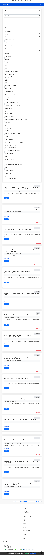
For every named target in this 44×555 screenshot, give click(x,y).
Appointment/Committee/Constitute (22, 50)
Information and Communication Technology (22, 69)
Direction (22, 51)
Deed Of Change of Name (22, 39)
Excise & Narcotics (22, 96)
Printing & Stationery (22, 153)
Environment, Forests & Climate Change (22, 100)
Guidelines (22, 59)
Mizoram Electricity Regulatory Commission (22, 179)
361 (38, 501)
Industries (22, 107)
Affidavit (22, 47)
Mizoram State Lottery (22, 165)
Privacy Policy (32, 553)
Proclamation (22, 48)
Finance (22, 114)
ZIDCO (22, 82)
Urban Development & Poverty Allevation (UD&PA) (22, 142)
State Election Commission (22, 161)
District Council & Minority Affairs (22, 145)
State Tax (22, 64)
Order (22, 42)
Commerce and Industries (22, 176)
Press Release (22, 41)
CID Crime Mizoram (22, 113)
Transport (22, 141)
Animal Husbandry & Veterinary (22, 76)
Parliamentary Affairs (22, 148)
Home (22, 167)
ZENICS (22, 80)
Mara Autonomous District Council (22, 175)
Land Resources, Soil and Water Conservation (22, 133)
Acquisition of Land (22, 54)
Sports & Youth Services (22, 134)
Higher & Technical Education (22, 147)
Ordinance (22, 65)
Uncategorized (22, 31)
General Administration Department (22, 102)
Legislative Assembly (22, 172)
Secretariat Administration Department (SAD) (22, 155)
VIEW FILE (7, 198)
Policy (22, 61)
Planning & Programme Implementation (22, 150)
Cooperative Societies (22, 91)
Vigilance (22, 156)
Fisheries (22, 99)
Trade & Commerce (22, 139)
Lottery (22, 58)
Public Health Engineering (22, 74)
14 (30, 501)
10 (22, 501)
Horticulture (22, 104)
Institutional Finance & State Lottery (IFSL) (22, 105)
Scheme (22, 62)
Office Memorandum (22, 56)
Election (22, 44)
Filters (5, 10)
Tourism (22, 138)
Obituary (22, 37)
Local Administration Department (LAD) (22, 124)
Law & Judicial (22, 122)
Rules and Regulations (22, 45)
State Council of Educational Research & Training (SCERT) (22, 158)
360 (36, 501)
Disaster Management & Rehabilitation (22, 94)
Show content (6, 196)
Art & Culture (22, 144)
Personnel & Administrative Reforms (22, 71)
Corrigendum (22, 53)
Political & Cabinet (22, 152)
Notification (22, 33)
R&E (22, 83)
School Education (22, 128)
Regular (6, 27)
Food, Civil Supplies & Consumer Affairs (22, 97)
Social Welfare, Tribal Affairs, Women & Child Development (22, 131)
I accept (27, 553)
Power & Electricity (22, 77)
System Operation (22, 108)
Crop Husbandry (22, 79)
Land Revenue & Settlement (22, 121)
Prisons (22, 125)
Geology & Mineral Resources (22, 93)
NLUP (22, 87)
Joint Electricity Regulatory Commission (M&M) (22, 164)
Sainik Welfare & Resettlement (22, 159)
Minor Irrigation (22, 110)
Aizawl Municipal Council (22, 88)
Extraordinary (7, 25)
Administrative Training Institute (22, 90)
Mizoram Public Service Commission (22, 169)
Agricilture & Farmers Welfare (22, 85)
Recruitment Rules (22, 34)
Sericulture (22, 130)
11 (24, 501)
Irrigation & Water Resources (22, 178)
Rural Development (22, 127)
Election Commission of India (22, 170)
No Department (22, 162)
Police (22, 111)
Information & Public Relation (22, 117)
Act (22, 36)
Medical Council (22, 173)
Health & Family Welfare (22, 116)
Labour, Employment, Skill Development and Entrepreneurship (22, 119)
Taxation (22, 136)
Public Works (22, 73)
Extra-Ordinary (37, 185)
